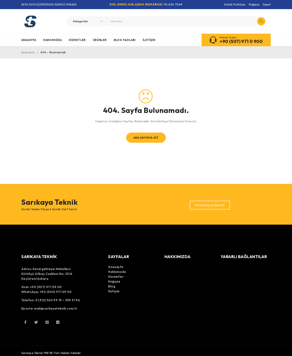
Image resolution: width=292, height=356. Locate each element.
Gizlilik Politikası (235, 4)
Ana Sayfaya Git (146, 137)
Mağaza (254, 4)
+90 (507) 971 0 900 (241, 41)
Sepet (267, 4)
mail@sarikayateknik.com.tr (55, 308)
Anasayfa (27, 52)
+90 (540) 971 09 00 (56, 292)
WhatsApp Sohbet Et (209, 205)
